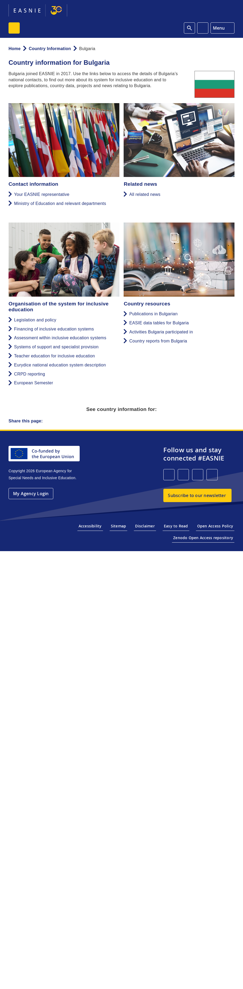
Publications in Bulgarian (153, 314)
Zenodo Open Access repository (203, 537)
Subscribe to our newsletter (197, 495)
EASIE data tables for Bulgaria (159, 323)
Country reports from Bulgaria (158, 341)
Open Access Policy (215, 525)
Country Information (50, 48)
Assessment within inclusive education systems (60, 338)
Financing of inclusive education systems (54, 329)
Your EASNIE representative (42, 194)
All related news (144, 194)
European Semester (33, 383)
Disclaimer (145, 525)
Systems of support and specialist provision (56, 347)
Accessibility (90, 525)
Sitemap (118, 525)
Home (15, 48)
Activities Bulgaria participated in (161, 332)
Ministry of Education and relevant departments (60, 203)
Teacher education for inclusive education (54, 356)
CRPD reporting (29, 374)
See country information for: (121, 409)
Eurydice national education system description (60, 365)
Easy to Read (176, 525)
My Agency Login (31, 493)
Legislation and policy (35, 320)
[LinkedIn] (169, 474)
